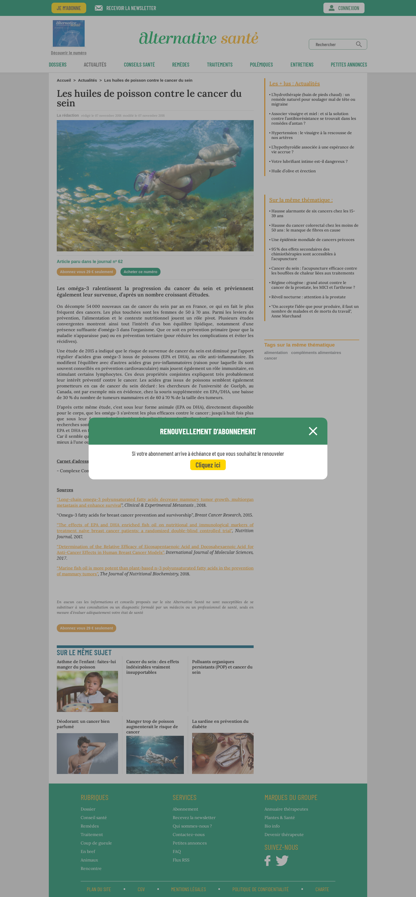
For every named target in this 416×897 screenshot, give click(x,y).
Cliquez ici (208, 465)
